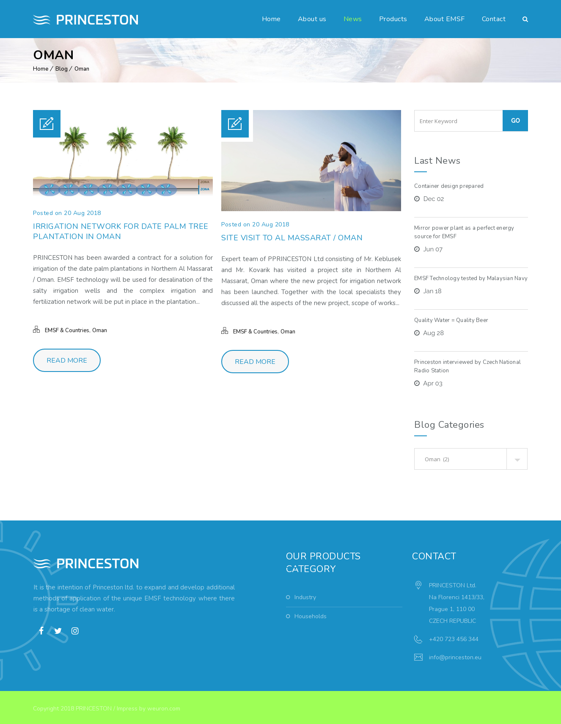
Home (271, 19)
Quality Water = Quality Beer (451, 320)
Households (310, 616)
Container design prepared (449, 186)
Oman (81, 69)
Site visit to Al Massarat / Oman (292, 238)
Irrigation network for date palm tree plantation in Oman (121, 231)
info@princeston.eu (455, 657)
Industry (305, 597)
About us (312, 19)
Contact (494, 19)
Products (393, 19)
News (353, 19)
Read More (67, 360)
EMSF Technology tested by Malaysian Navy (471, 278)
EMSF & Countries (67, 330)
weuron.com (163, 709)
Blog (61, 69)
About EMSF (444, 19)
